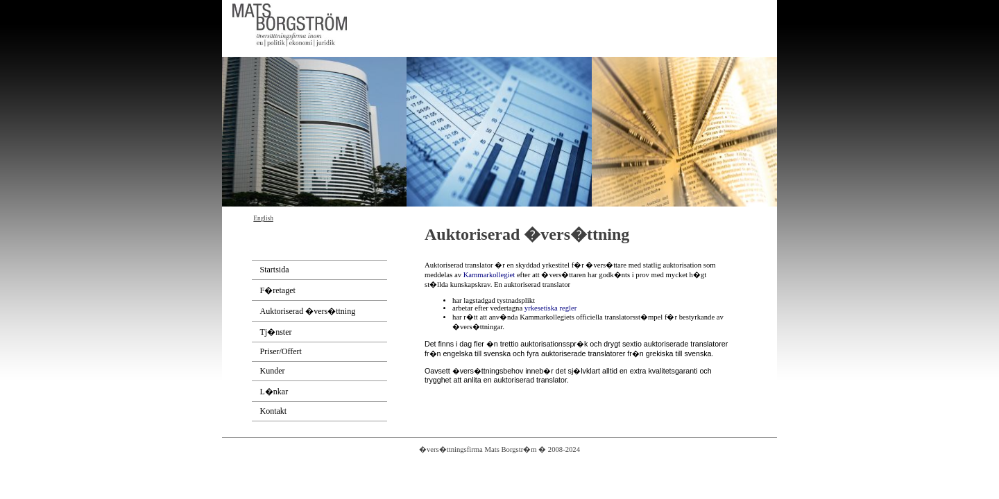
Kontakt (273, 411)
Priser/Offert (281, 351)
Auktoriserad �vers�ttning (308, 311)
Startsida (274, 269)
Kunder (272, 371)
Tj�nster (276, 332)
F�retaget (278, 290)
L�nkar (274, 391)
